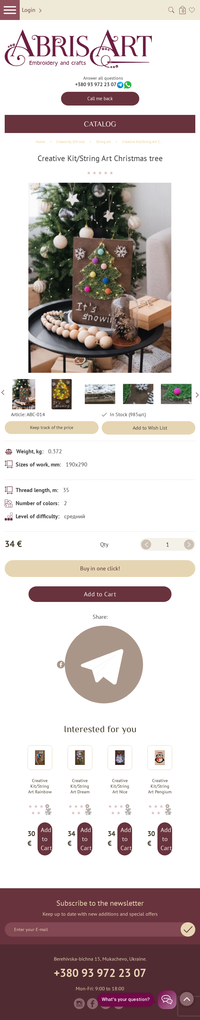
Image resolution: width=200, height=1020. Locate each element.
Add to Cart (100, 594)
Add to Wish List (150, 428)
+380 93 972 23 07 (95, 84)
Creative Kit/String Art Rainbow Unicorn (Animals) (40, 786)
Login (33, 10)
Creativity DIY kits (70, 141)
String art (103, 141)
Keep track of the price (51, 427)
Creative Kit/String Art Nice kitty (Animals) (119, 786)
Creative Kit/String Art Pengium (160, 786)
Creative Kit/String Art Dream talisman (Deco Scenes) (80, 786)
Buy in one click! (100, 568)
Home (40, 141)
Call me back (100, 98)
